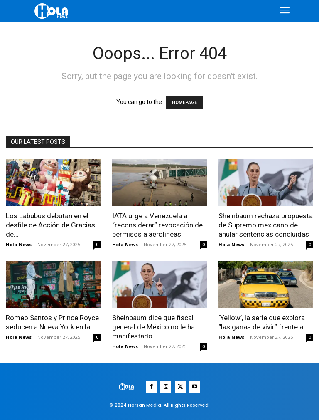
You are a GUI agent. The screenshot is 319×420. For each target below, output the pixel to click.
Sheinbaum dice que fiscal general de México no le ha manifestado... (153, 327)
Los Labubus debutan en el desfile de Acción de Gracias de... (50, 225)
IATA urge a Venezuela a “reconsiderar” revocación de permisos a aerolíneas (157, 225)
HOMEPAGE (184, 102)
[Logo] (52, 11)
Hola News (19, 244)
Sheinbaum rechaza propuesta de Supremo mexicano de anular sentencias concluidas (265, 225)
